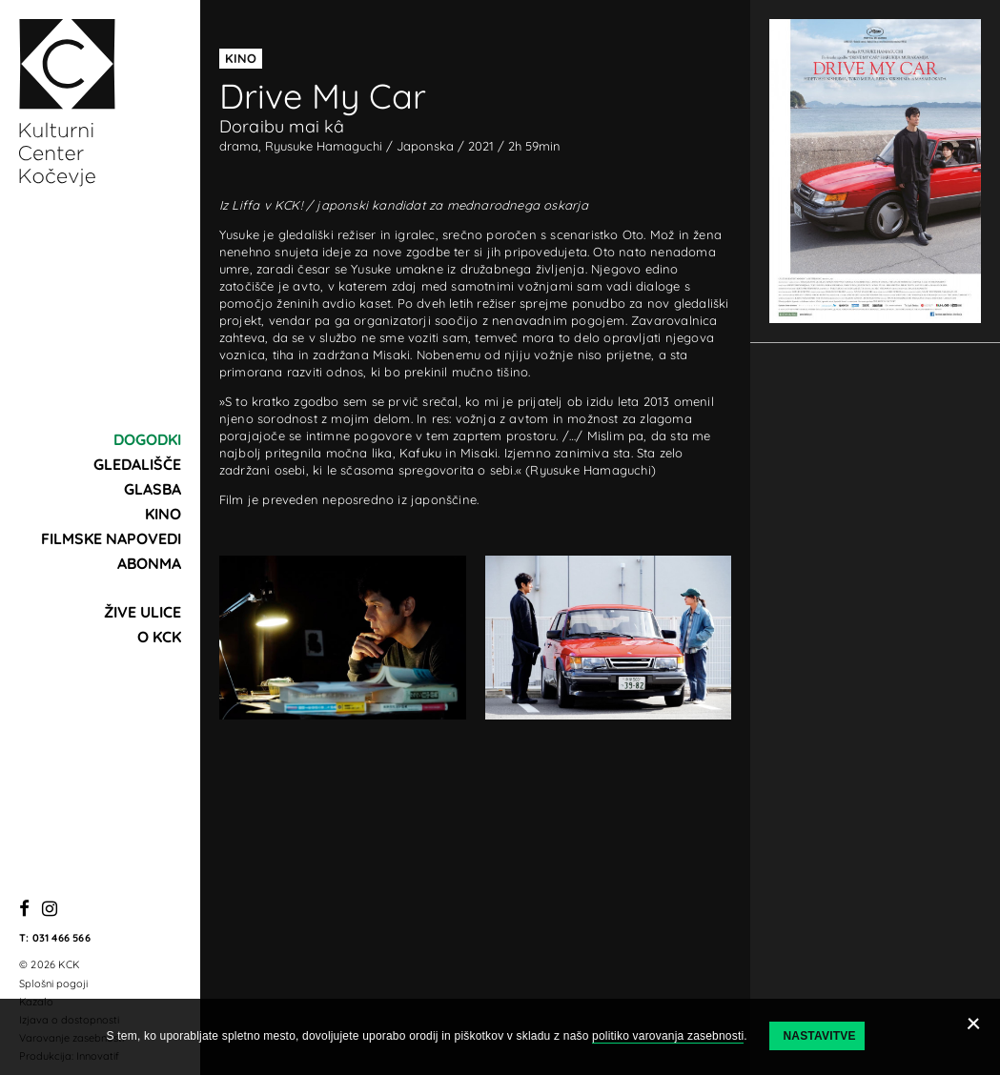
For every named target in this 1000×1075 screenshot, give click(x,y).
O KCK (159, 636)
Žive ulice (142, 611)
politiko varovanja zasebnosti (668, 1036)
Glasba (152, 488)
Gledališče (137, 464)
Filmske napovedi (111, 538)
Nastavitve (819, 1036)
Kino (163, 513)
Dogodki (147, 439)
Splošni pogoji (53, 983)
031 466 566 (61, 937)
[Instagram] (49, 910)
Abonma (149, 563)
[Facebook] (24, 910)
